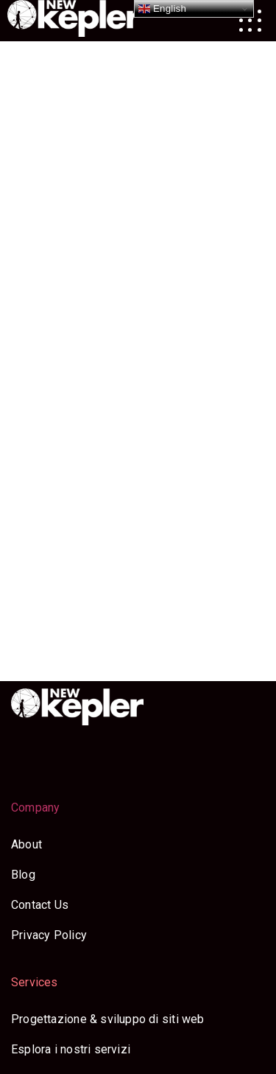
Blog (23, 875)
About (26, 844)
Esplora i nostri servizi (70, 1049)
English (162, 9)
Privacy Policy (49, 935)
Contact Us (39, 905)
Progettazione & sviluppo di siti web (108, 1019)
